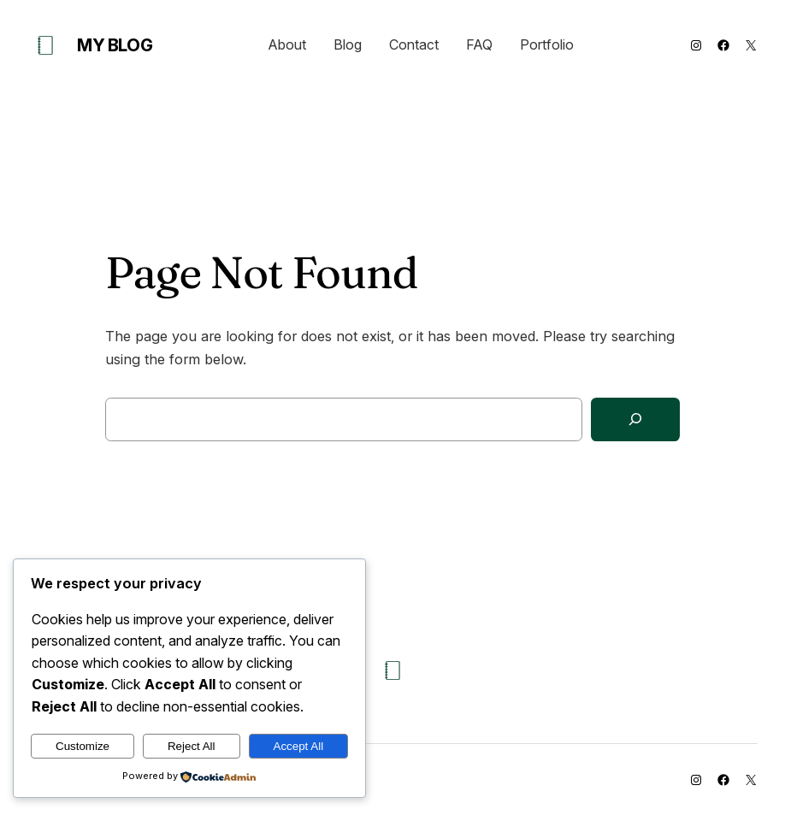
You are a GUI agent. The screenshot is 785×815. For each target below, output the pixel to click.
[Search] (635, 419)
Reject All (191, 746)
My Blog (114, 45)
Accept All (299, 746)
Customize (82, 746)
